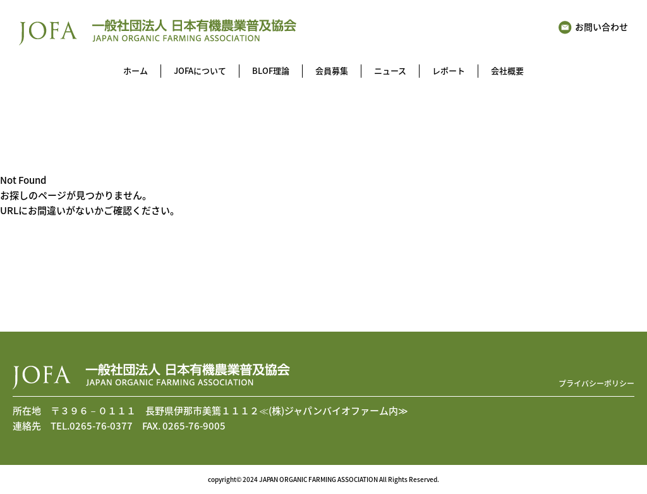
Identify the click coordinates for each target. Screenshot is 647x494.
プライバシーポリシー (596, 383)
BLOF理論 (270, 70)
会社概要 (507, 70)
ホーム (135, 70)
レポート (448, 70)
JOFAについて (200, 70)
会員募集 (331, 70)
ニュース (390, 70)
